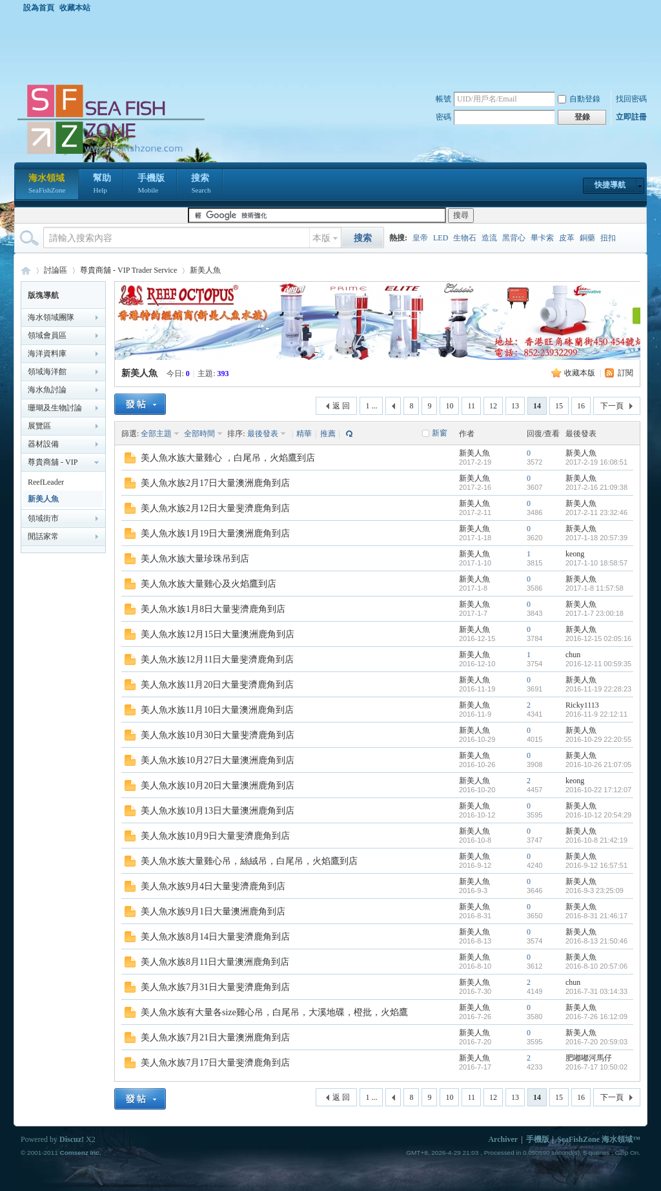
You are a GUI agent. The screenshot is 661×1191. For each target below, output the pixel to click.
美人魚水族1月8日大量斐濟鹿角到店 (213, 609)
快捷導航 (610, 184)
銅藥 (587, 237)
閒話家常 (43, 536)
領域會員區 (47, 335)
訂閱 (625, 372)
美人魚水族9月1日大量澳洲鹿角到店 (213, 911)
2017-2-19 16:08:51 (596, 462)
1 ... (371, 405)
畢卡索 (542, 237)
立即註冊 (631, 116)
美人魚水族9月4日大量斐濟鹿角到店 (213, 886)
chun (572, 654)
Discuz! (71, 1139)
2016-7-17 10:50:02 (596, 1067)
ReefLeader (46, 482)
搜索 (200, 184)
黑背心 (513, 237)
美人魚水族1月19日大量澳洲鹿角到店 (215, 533)
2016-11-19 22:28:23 (598, 689)
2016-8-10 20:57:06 (596, 966)
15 (559, 405)
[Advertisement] (334, 48)
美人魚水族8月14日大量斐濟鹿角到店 (215, 937)
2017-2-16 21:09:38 (596, 487)
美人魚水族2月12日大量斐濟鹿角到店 (215, 508)
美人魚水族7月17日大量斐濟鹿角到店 (215, 1063)
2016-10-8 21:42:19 (596, 840)
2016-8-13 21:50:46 (596, 941)
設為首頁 (38, 7)
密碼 (443, 116)
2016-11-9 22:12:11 (596, 714)
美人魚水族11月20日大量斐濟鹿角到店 (217, 685)
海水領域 (46, 184)
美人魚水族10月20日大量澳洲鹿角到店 (217, 785)
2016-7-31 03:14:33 (596, 991)
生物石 (464, 237)
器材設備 (43, 443)
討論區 (55, 270)
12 (493, 405)
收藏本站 (74, 7)
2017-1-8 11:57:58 (594, 588)
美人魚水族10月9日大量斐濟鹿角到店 (215, 836)
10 (449, 405)
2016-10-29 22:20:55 (598, 739)
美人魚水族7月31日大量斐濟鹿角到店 (215, 987)
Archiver (503, 1139)
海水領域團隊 (51, 317)
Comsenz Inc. (80, 1152)
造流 (489, 237)
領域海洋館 (47, 371)
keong (574, 553)
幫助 (102, 184)
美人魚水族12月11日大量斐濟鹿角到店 (217, 659)
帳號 (443, 98)
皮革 (567, 237)
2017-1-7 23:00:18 (594, 613)
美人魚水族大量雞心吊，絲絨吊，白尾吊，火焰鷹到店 (249, 861)
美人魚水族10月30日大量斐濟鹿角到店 (217, 735)
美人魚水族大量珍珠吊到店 (195, 559)
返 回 (341, 405)
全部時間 (199, 433)
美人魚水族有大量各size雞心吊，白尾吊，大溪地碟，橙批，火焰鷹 (274, 1012)
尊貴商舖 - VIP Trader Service (128, 270)
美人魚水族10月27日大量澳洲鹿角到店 (217, 760)
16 (581, 405)
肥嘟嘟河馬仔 (588, 1057)
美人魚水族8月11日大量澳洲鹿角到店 (215, 962)
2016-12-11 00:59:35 (598, 664)
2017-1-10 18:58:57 (596, 563)
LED (440, 237)
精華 (304, 433)
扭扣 (608, 237)
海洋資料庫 (47, 353)
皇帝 (420, 237)
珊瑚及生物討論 (55, 407)
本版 (321, 238)
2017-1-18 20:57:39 (596, 538)
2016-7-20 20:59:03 (596, 1042)
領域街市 (43, 518)
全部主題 (156, 433)
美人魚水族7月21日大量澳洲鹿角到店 (215, 1037)
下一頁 (612, 405)
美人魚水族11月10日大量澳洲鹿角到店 (217, 710)
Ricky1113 (582, 705)
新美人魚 (205, 270)
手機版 (151, 184)
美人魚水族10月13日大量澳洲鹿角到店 (217, 811)
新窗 (439, 432)
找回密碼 (631, 98)
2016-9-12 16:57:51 (596, 865)
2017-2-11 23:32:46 (596, 512)
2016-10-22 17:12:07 (598, 790)
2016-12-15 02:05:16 (598, 638)
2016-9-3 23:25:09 (594, 890)
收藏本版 (579, 372)
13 (515, 405)
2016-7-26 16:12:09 (596, 1016)
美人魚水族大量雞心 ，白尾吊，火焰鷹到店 (228, 458)
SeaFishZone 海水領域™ (598, 1139)
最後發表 (262, 433)
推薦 (328, 433)
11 (471, 405)
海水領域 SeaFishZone (26, 270)
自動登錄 (579, 98)
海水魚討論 (47, 389)
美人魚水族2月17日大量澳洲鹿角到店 (215, 483)
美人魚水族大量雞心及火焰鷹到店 (208, 584)
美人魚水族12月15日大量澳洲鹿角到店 (217, 634)
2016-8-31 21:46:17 (596, 916)
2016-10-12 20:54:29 (598, 815)
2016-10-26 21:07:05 (598, 764)
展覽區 (39, 425)
